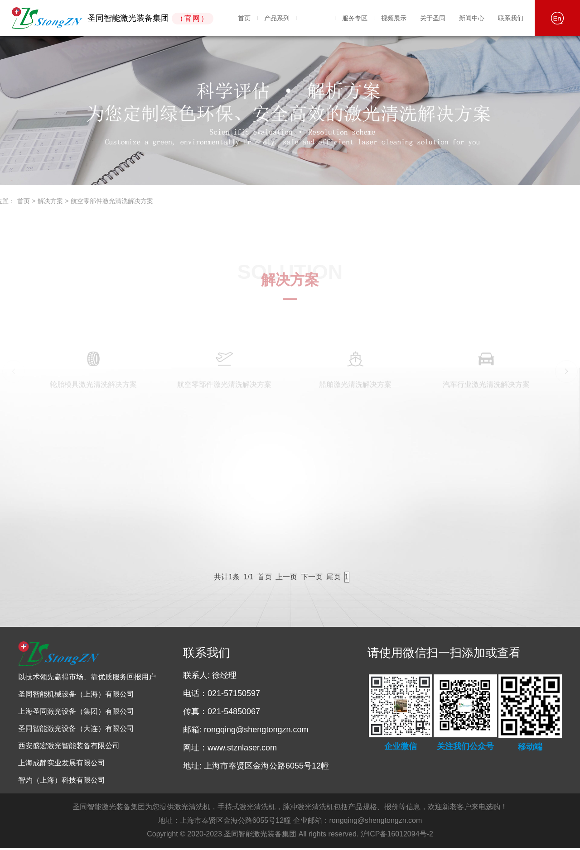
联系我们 (510, 18)
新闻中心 (471, 18)
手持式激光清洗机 (247, 809)
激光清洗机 (192, 809)
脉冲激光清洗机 (308, 809)
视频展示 (393, 18)
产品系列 (277, 18)
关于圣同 (432, 18)
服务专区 (354, 18)
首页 (244, 18)
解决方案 (316, 18)
